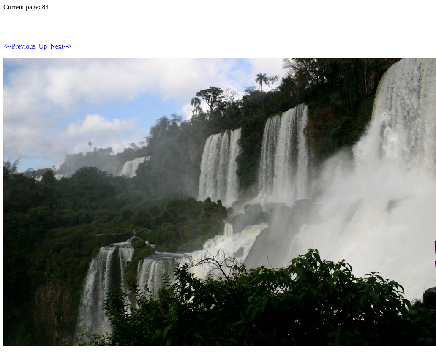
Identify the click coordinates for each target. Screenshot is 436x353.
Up (43, 46)
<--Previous (19, 46)
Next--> (61, 46)
